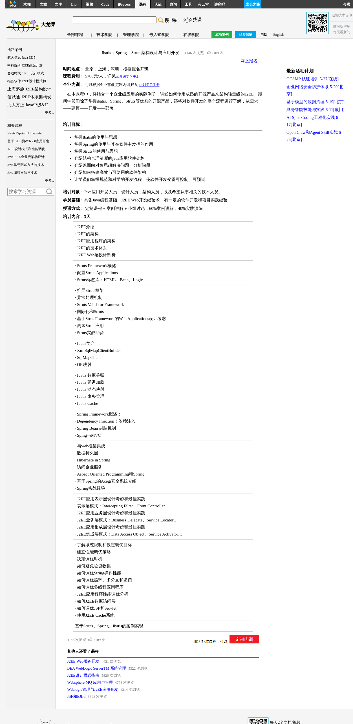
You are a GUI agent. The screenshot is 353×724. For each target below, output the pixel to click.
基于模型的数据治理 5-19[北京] (315, 101)
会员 (348, 4)
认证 (158, 4)
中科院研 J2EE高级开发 (24, 65)
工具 (188, 4)
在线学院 (191, 35)
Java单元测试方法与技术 (25, 165)
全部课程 (75, 35)
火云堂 (203, 4)
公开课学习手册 (128, 76)
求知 (27, 4)
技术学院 (104, 35)
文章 (43, 4)
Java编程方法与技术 (22, 173)
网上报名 (249, 61)
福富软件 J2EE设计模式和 (26, 81)
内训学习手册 (149, 85)
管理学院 (131, 35)
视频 (89, 4)
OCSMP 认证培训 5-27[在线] (312, 79)
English (278, 35)
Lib (74, 4)
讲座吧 (219, 4)
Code (105, 4)
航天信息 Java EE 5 (21, 57)
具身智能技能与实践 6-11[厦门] (315, 109)
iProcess (124, 4)
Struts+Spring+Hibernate (24, 133)
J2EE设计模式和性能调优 (26, 149)
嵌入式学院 (159, 35)
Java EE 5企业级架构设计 (26, 157)
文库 (58, 4)
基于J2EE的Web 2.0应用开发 (28, 141)
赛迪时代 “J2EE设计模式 (25, 73)
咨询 (173, 4)
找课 (197, 19)
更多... (49, 113)
